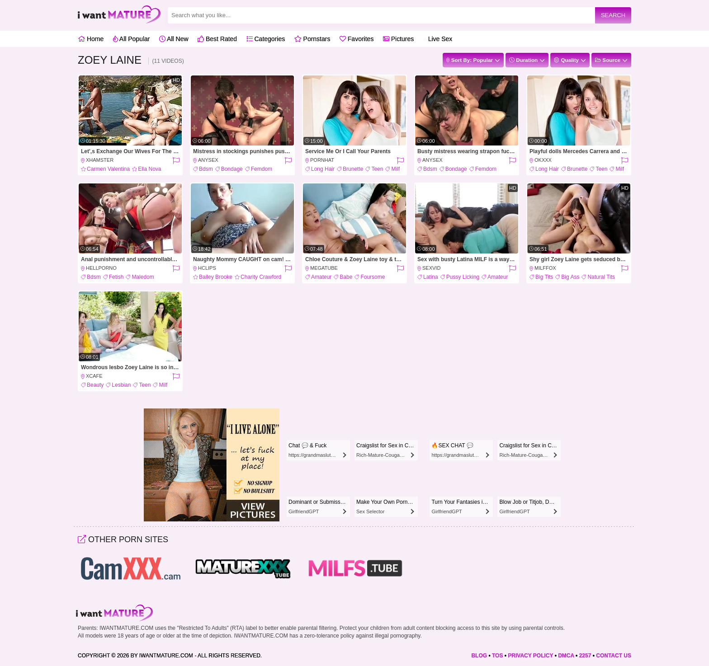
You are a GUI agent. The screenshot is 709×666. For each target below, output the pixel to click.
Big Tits (544, 277)
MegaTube (324, 268)
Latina (430, 277)
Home (91, 38)
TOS (497, 655)
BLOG (479, 655)
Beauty (95, 385)
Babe (346, 277)
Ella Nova (149, 169)
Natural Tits (601, 277)
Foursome (372, 277)
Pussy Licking (462, 277)
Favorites (356, 38)
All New (174, 38)
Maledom (143, 277)
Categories (265, 38)
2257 (585, 655)
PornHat (322, 160)
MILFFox (545, 268)
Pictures (398, 38)
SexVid (431, 268)
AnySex (208, 160)
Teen (377, 169)
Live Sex (438, 38)
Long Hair (323, 169)
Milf (395, 169)
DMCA (566, 655)
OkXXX (543, 160)
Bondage (232, 169)
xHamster (99, 160)
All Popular (131, 38)
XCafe (94, 376)
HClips (207, 268)
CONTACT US (613, 655)
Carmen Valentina (108, 169)
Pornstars (312, 38)
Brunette (353, 169)
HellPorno (101, 268)
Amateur (321, 277)
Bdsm (206, 169)
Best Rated (217, 38)
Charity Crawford (261, 277)
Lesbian (121, 385)
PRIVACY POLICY (530, 655)
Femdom (261, 169)
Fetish (116, 277)
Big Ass (570, 277)
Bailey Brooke (215, 277)
